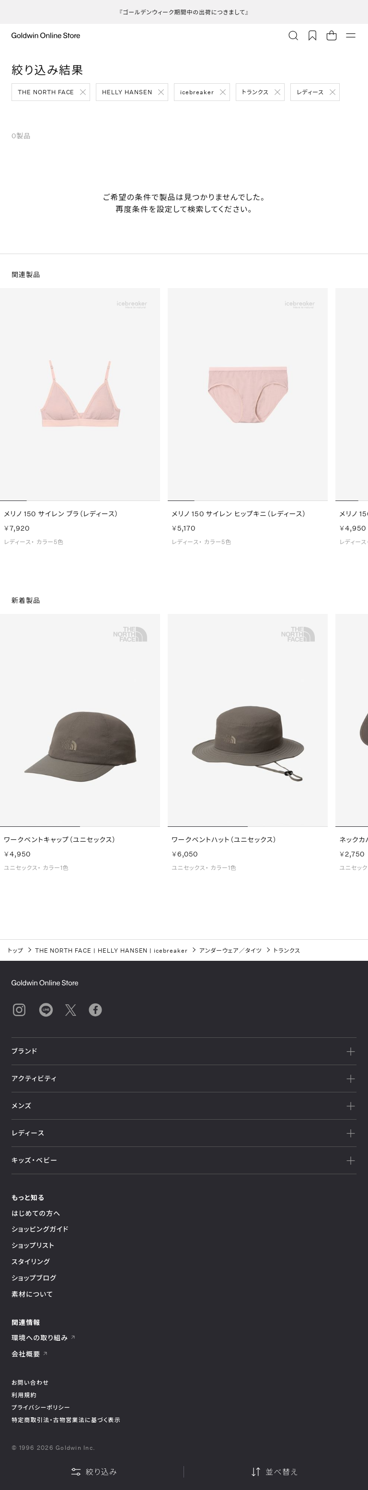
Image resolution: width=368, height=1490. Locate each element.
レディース (310, 92)
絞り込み (93, 1472)
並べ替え (274, 1472)
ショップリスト (33, 1245)
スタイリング (31, 1261)
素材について (32, 1294)
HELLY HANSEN (127, 92)
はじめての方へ (36, 1213)
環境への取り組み (44, 1337)
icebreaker (197, 92)
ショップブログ (34, 1277)
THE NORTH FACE (46, 92)
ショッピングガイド (40, 1229)
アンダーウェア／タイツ (230, 950)
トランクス (255, 92)
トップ (15, 950)
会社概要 (30, 1353)
